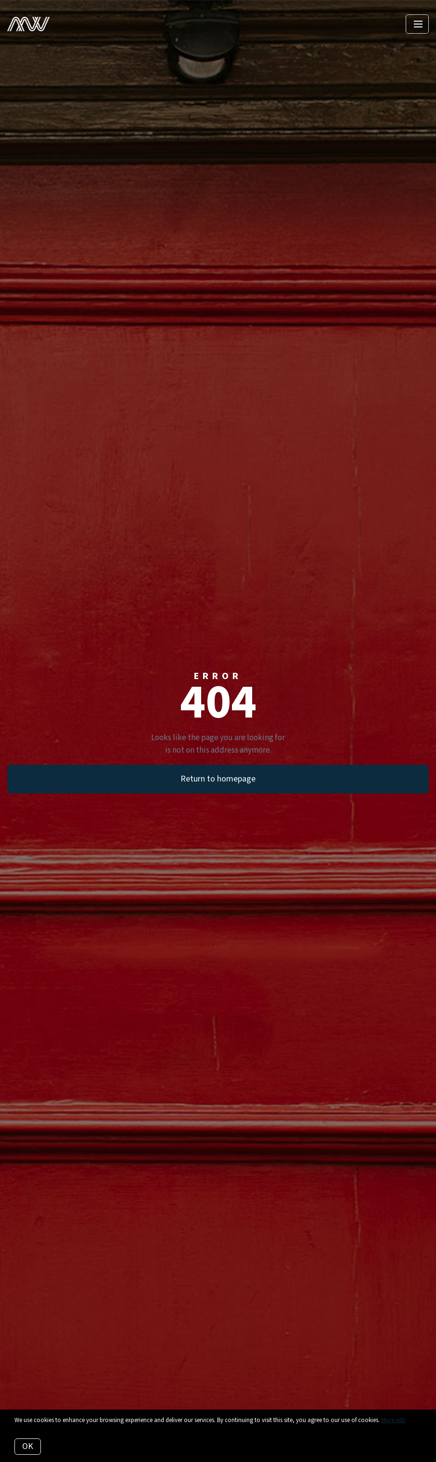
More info (393, 1420)
